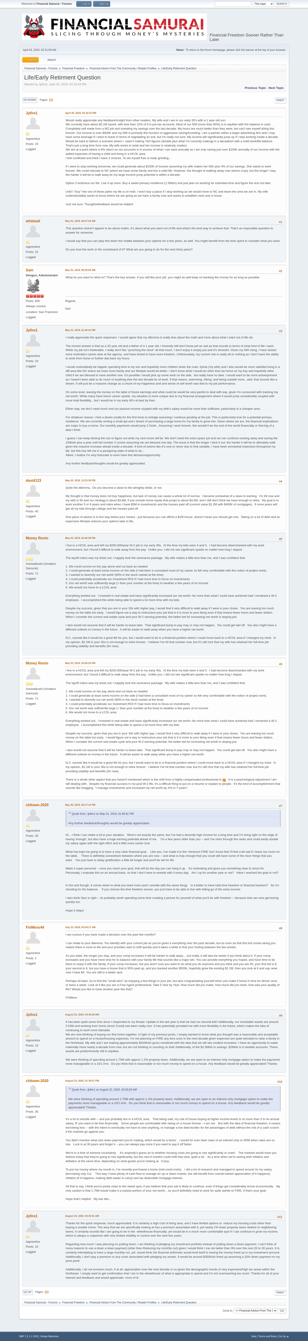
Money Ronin (37, 538)
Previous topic (255, 88)
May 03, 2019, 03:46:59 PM (80, 538)
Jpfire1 (32, 113)
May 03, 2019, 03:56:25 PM (80, 663)
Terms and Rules (268, 1336)
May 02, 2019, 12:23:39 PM (80, 480)
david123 (33, 480)
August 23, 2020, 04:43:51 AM (82, 1216)
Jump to (227, 1310)
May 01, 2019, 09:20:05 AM (80, 270)
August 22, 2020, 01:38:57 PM (82, 1080)
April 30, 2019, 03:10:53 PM (80, 113)
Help (253, 1336)
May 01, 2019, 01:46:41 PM (80, 330)
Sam (30, 270)
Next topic (276, 88)
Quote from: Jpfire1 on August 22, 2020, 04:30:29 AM (104, 1089)
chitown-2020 (37, 805)
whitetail (33, 221)
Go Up (27, 1292)
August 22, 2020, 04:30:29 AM (82, 1014)
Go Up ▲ (284, 1336)
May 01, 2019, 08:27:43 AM (80, 221)
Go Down (29, 100)
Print (280, 100)
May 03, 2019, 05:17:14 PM (80, 804)
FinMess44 (35, 927)
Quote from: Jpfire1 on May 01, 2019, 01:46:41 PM (103, 813)
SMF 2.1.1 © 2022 (29, 1336)
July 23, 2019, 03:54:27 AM (80, 927)
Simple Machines (49, 1336)
